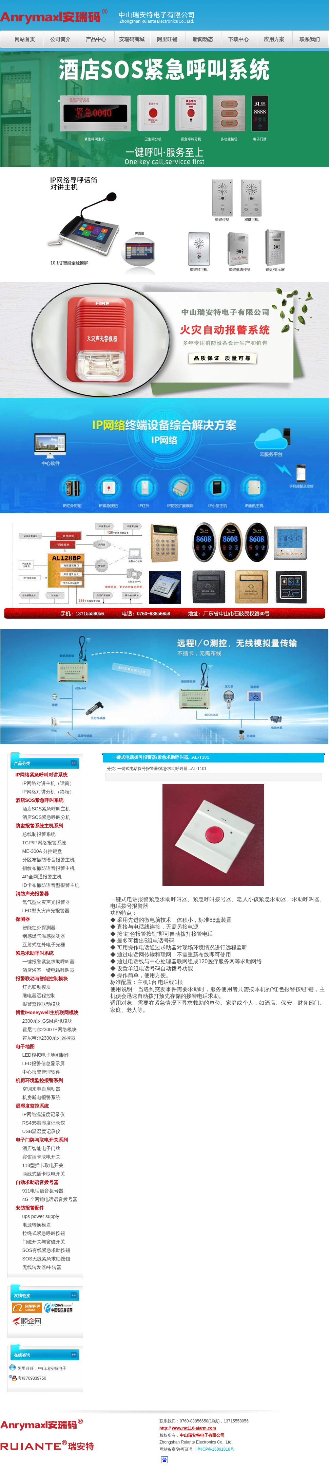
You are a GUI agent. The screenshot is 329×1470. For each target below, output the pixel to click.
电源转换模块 (36, 1224)
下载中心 (238, 39)
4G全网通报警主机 (42, 876)
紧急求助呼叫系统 (35, 953)
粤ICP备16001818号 (215, 1449)
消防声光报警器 (32, 893)
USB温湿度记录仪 (41, 1131)
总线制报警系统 (39, 834)
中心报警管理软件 (41, 1072)
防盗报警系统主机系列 (39, 825)
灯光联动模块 (36, 987)
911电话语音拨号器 (42, 1191)
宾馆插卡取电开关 (41, 1157)
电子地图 (25, 1046)
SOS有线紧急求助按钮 (46, 1250)
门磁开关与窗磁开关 (43, 1241)
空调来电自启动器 (41, 1089)
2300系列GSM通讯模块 (47, 1021)
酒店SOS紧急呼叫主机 (46, 808)
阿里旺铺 (167, 39)
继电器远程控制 (39, 995)
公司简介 (60, 39)
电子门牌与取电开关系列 (42, 1140)
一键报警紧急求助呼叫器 (48, 961)
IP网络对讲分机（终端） (48, 791)
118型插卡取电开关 (42, 1165)
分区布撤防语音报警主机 (48, 859)
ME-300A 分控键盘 (42, 851)
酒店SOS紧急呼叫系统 (40, 800)
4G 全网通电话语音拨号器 (50, 1199)
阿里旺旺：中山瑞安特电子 (37, 1368)
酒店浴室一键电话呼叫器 (48, 970)
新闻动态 (203, 39)
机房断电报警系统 (41, 1097)
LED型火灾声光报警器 (46, 910)
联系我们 (309, 39)
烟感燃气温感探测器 (43, 936)
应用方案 (274, 39)
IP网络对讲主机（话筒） (48, 783)
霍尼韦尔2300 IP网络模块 (49, 1029)
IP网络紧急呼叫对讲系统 (41, 774)
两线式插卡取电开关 (43, 1174)
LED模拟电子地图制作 (46, 1055)
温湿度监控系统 (32, 1106)
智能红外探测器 (39, 927)
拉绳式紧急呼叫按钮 (43, 1233)
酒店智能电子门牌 (41, 1148)
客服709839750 (27, 1378)
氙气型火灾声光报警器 (46, 902)
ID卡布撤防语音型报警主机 (50, 885)
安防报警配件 (30, 1208)
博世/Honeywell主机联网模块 (47, 1012)
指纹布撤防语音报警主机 (48, 868)
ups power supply (40, 1216)
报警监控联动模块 (41, 1004)
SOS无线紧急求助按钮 (46, 1258)
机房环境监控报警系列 (39, 1080)
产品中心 (96, 39)
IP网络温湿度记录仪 (43, 1114)
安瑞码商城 (131, 39)
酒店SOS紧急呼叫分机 (46, 817)
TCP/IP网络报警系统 (44, 842)
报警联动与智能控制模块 (42, 978)
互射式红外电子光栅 (43, 944)
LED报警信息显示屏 (43, 1063)
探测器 (23, 919)
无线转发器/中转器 (42, 1267)
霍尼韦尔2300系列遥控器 (49, 1038)
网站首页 (25, 39)
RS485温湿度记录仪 (43, 1123)
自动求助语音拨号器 (37, 1182)
